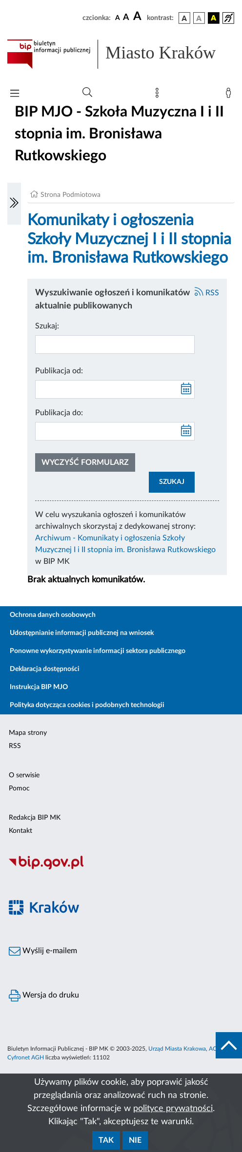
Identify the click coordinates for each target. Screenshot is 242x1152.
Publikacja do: (59, 413)
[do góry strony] (229, 1045)
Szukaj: (47, 326)
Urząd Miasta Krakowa (177, 1049)
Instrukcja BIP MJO (39, 687)
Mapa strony (28, 733)
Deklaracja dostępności (45, 669)
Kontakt (20, 830)
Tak (106, 1140)
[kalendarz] (186, 389)
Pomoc (19, 788)
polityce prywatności (173, 1108)
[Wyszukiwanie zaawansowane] (87, 92)
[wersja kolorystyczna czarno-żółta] (213, 18)
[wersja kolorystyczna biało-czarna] (199, 18)
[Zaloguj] (230, 95)
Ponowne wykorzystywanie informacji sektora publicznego (97, 651)
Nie (135, 1140)
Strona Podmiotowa (70, 195)
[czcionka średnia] (126, 17)
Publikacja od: (59, 371)
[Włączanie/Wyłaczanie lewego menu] (14, 204)
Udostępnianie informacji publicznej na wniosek (82, 633)
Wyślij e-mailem (43, 951)
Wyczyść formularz (85, 462)
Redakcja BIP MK (34, 817)
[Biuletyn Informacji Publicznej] (121, 868)
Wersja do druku (44, 995)
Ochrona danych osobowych (53, 615)
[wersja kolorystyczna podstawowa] (184, 18)
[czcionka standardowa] (117, 17)
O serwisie (24, 775)
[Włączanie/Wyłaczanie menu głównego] (14, 94)
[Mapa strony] (159, 95)
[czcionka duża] (138, 16)
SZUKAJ (171, 482)
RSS (207, 293)
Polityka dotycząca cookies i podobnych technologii (87, 705)
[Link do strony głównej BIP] (121, 54)
